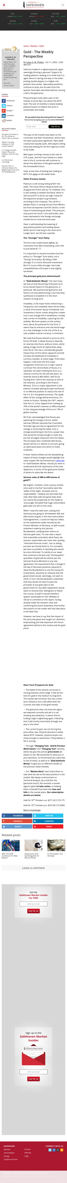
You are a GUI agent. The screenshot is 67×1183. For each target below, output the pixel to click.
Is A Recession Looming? (7, 161)
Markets (7, 1149)
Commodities (9, 1153)
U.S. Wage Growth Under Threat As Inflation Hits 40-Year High (10, 153)
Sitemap (27, 1152)
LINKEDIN (44, 821)
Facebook (8, 100)
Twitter (7, 105)
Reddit (7, 120)
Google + (8, 110)
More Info (7, 83)
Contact (27, 1149)
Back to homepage (32, 810)
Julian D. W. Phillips (35, 62)
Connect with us (54, 1146)
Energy (6, 1156)
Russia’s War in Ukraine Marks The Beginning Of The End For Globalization (10, 169)
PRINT (43, 826)
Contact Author (9, 85)
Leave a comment (33, 868)
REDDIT (12, 826)
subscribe (59, 460)
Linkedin (8, 115)
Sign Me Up (33, 911)
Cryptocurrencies (11, 1159)
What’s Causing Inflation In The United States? (8, 144)
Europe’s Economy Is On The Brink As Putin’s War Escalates (10, 136)
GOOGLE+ (12, 821)
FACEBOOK (13, 815)
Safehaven (9, 1146)
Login (26, 1156)
